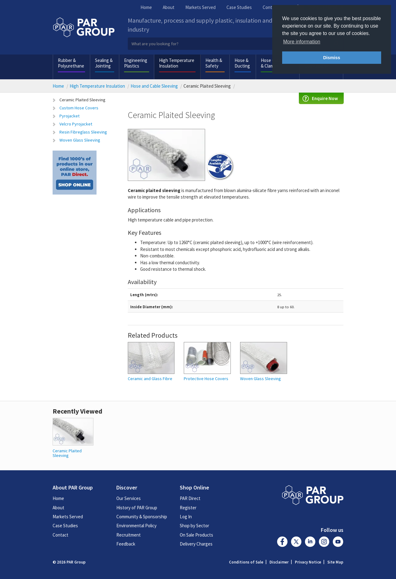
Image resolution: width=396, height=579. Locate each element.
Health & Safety (213, 63)
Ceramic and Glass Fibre (150, 378)
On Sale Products (196, 535)
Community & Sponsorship (141, 517)
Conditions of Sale (246, 562)
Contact (270, 7)
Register (188, 508)
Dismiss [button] (331, 57)
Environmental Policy (136, 526)
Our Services (128, 498)
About (168, 7)
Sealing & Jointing (104, 63)
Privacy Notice (308, 562)
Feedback (125, 544)
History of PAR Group (136, 508)
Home (146, 7)
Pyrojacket (69, 116)
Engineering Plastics (135, 63)
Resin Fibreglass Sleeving (83, 132)
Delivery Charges (196, 544)
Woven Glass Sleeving (79, 140)
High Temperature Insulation (176, 63)
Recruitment (128, 535)
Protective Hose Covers (206, 378)
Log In (186, 517)
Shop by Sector (194, 526)
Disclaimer (279, 562)
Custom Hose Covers (78, 108)
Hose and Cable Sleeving (154, 86)
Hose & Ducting (242, 63)
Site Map (335, 562)
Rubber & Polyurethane (71, 63)
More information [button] (301, 41)
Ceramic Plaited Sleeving (82, 100)
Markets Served (200, 7)
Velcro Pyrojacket (75, 124)
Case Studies (239, 7)
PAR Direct (190, 498)
